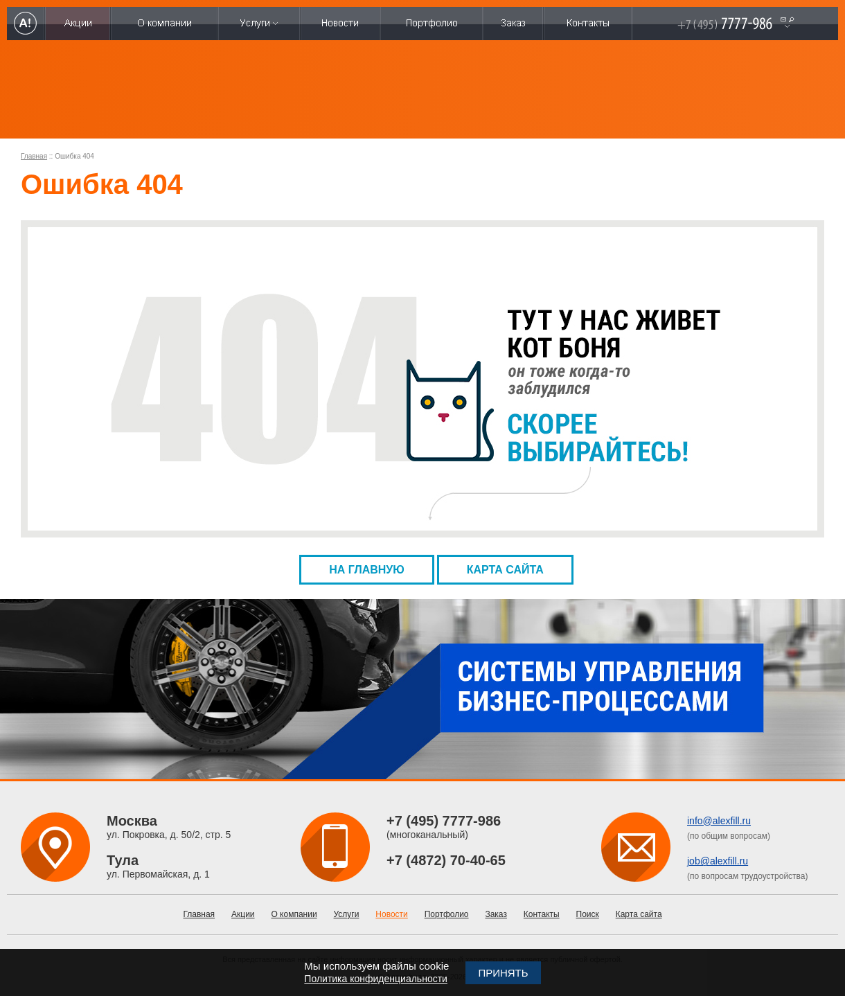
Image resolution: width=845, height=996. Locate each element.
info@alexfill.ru (719, 820)
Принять (503, 973)
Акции (243, 914)
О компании (294, 914)
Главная (34, 156)
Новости (391, 914)
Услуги (346, 914)
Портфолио (447, 914)
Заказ (495, 914)
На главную (366, 570)
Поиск (587, 914)
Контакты (542, 914)
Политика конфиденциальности (375, 978)
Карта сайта (505, 570)
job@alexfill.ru (717, 860)
